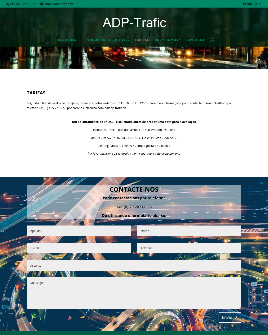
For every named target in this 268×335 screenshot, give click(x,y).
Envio (227, 317)
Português (250, 4)
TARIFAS (142, 40)
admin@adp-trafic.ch (112, 108)
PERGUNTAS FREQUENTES (107, 40)
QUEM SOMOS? (167, 40)
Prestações (65, 40)
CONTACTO (194, 40)
